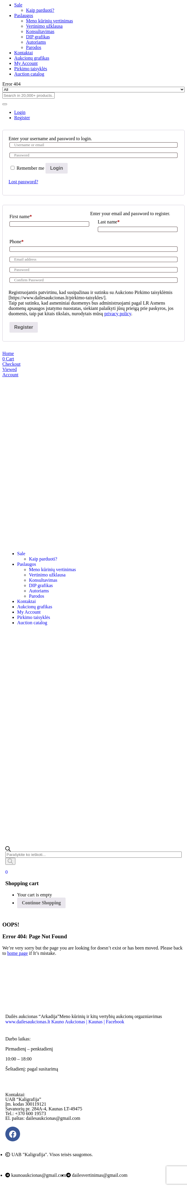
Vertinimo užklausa (44, 26)
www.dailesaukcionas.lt (27, 1021)
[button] (6, 872)
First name (20, 216)
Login (56, 168)
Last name (109, 221)
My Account (26, 63)
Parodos (33, 47)
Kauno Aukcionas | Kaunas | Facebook (87, 1021)
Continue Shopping (41, 902)
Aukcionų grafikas (31, 58)
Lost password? (23, 181)
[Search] (10, 861)
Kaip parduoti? (40, 10)
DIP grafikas (38, 36)
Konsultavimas (40, 31)
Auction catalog (29, 73)
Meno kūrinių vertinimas (49, 20)
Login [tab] (19, 112)
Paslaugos (23, 15)
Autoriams (36, 42)
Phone (16, 241)
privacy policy (117, 313)
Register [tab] (22, 117)
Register (23, 327)
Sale (18, 4)
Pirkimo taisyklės (30, 68)
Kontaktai (23, 52)
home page (17, 953)
